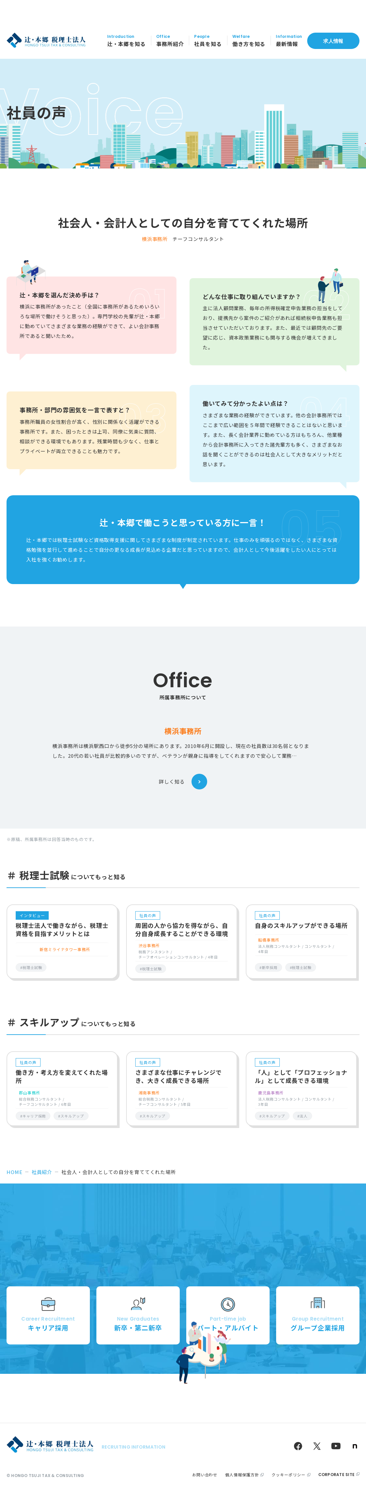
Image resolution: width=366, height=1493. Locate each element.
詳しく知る (183, 781)
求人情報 (333, 24)
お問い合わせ (204, 1474)
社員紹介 (42, 1171)
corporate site (336, 1474)
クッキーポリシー (288, 1474)
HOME (15, 1171)
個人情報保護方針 (242, 1474)
